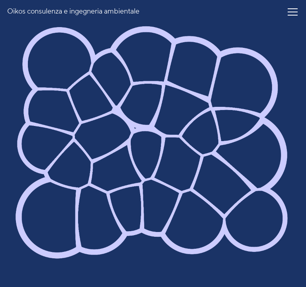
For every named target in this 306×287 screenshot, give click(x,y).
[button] (292, 12)
